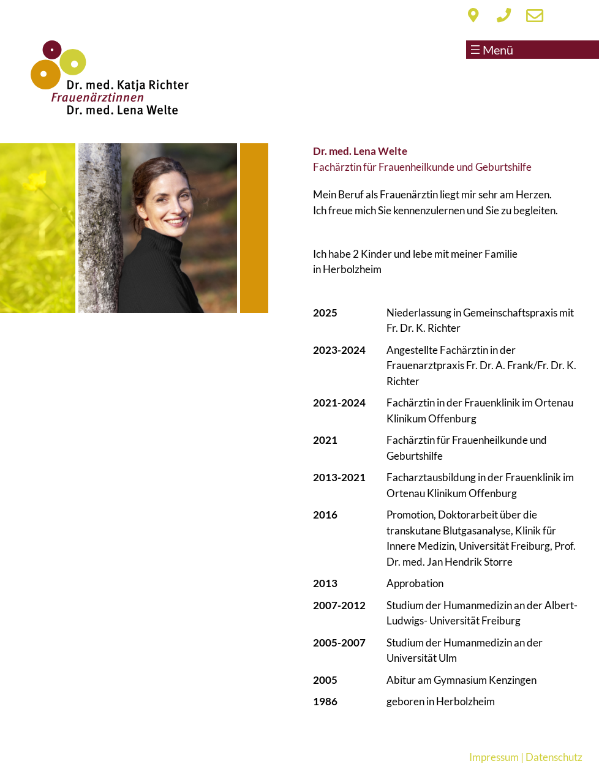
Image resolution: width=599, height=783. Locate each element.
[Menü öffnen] (505, 49)
